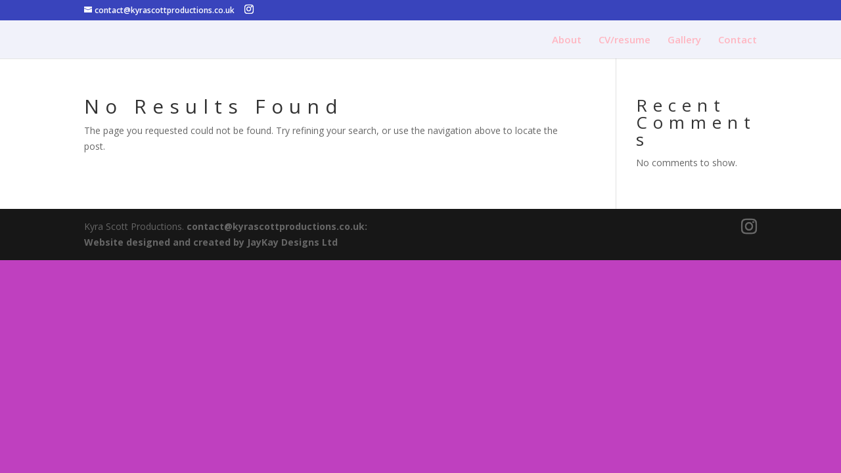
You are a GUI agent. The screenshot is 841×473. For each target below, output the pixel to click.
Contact (737, 40)
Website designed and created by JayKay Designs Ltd (211, 242)
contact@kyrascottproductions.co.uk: (277, 226)
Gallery (684, 40)
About (566, 40)
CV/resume (624, 40)
